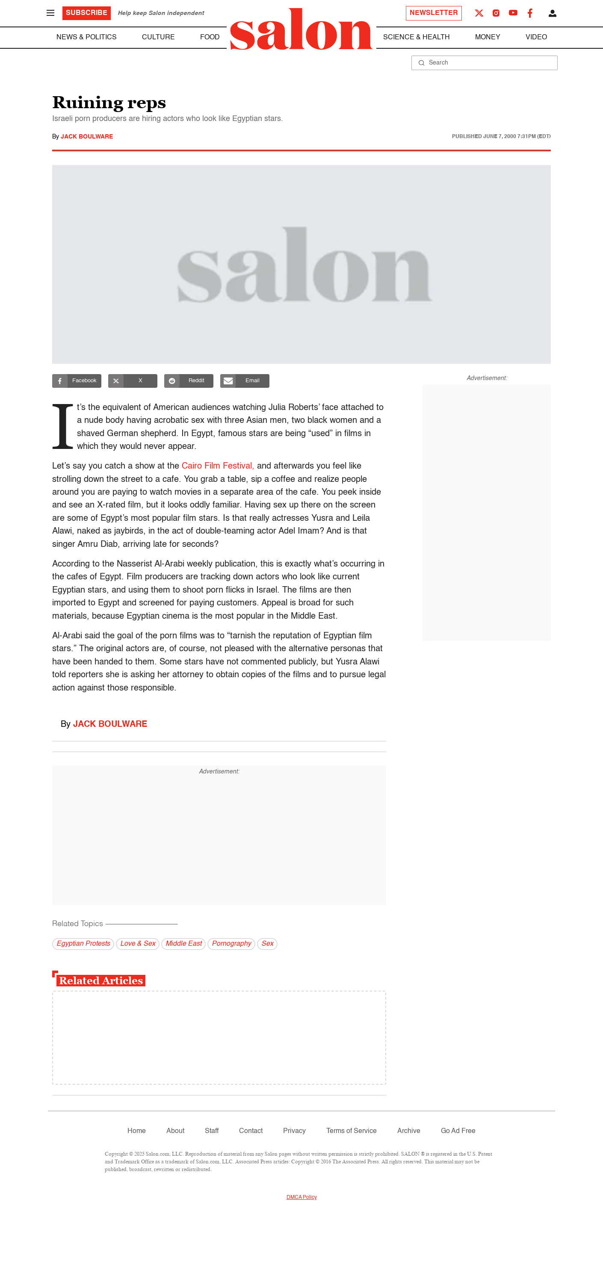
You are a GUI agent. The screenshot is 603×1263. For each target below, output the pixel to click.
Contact (251, 1131)
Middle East (183, 944)
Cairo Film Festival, (218, 466)
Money (487, 37)
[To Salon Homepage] (301, 29)
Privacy (294, 1131)
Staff (212, 1131)
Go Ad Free (458, 1131)
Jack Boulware (87, 137)
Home (136, 1131)
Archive (408, 1131)
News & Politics (86, 37)
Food (210, 37)
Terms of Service (351, 1131)
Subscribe (86, 13)
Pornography (231, 944)
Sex (267, 944)
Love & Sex (137, 944)
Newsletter (434, 13)
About (175, 1131)
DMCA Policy (302, 1197)
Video (536, 37)
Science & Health (416, 37)
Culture (158, 37)
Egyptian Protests (83, 944)
